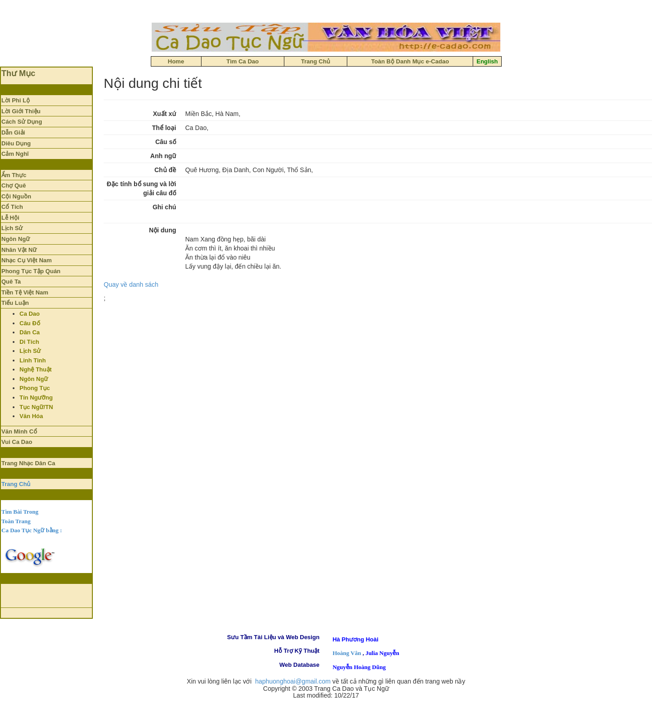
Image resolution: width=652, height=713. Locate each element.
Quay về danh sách (131, 284)
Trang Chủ (15, 484)
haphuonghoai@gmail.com (293, 681)
